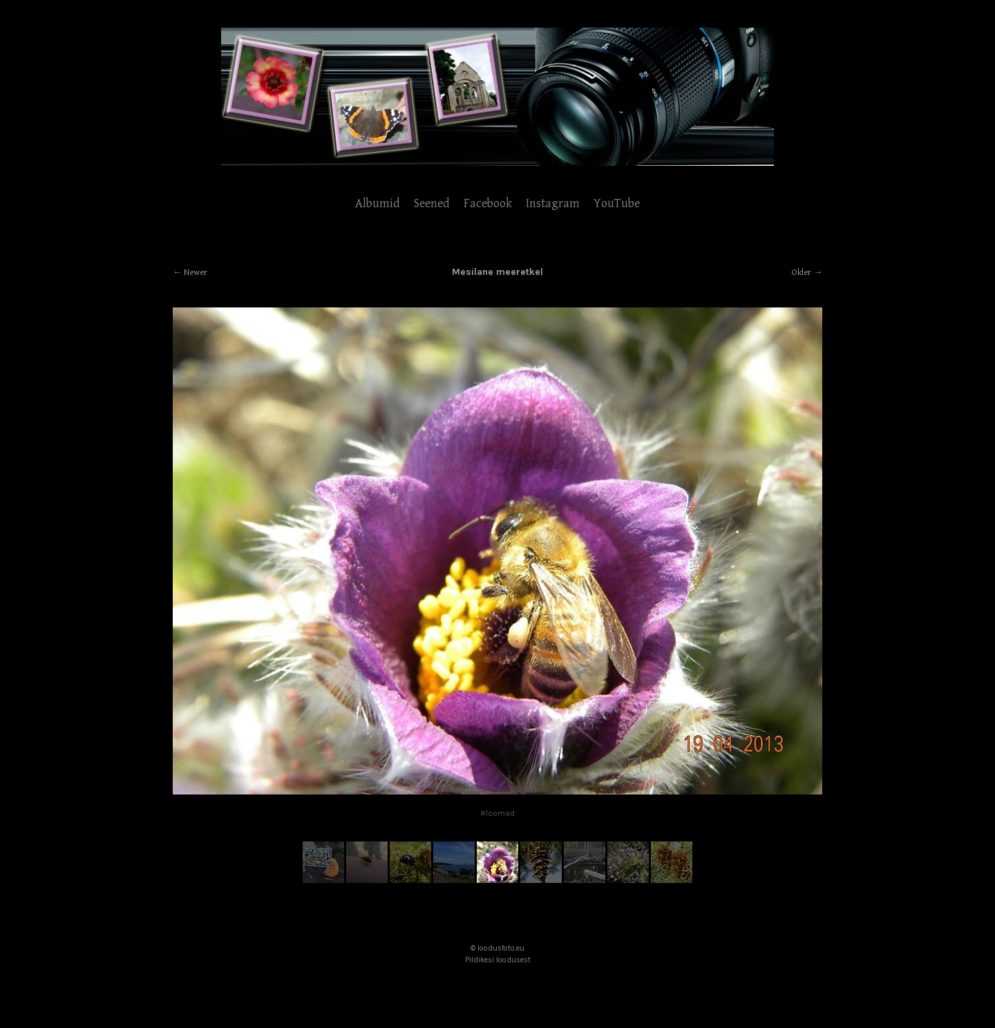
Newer (195, 272)
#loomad (497, 813)
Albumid (377, 203)
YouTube (617, 203)
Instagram (553, 203)
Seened (432, 203)
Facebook (488, 203)
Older (801, 272)
